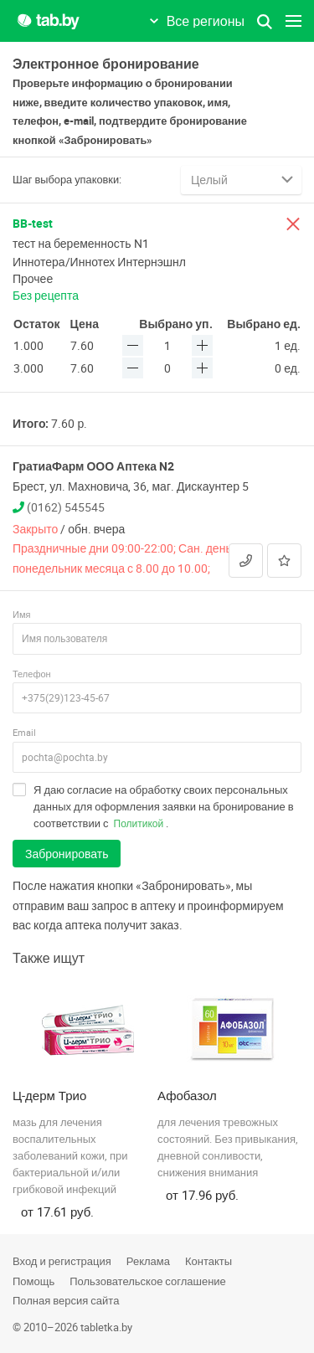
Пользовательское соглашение (147, 1281)
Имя (21, 614)
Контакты (208, 1260)
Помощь (33, 1281)
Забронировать (66, 854)
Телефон (32, 673)
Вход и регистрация (62, 1260)
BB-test (33, 223)
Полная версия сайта (66, 1300)
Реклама (148, 1260)
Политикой (139, 823)
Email (24, 732)
